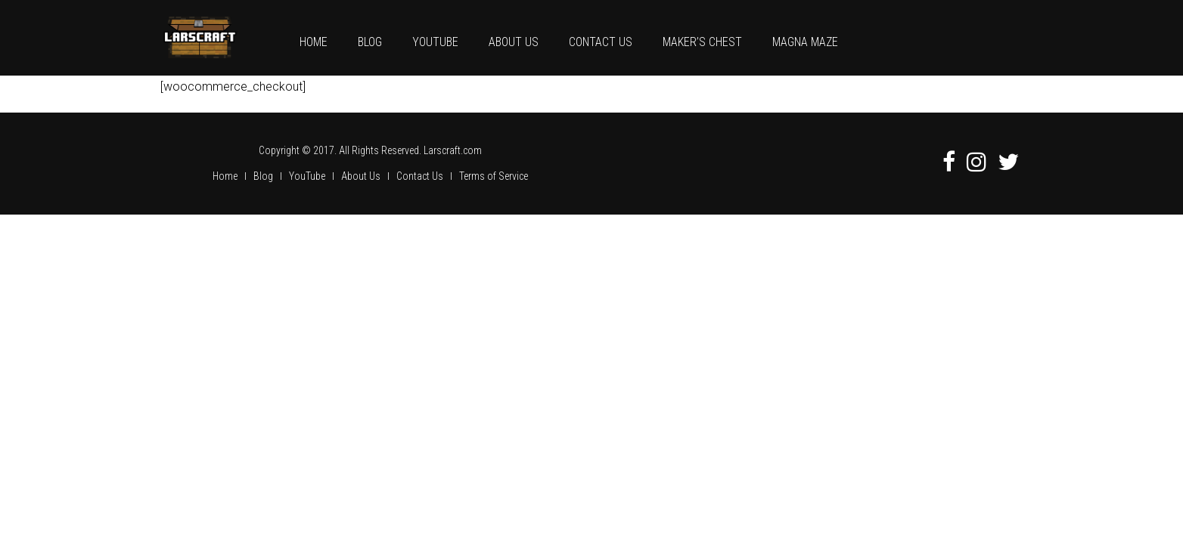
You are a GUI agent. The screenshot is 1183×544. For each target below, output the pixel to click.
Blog (370, 42)
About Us (514, 42)
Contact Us (600, 42)
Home (314, 42)
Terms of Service (493, 176)
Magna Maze (805, 42)
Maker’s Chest (702, 42)
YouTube (435, 42)
